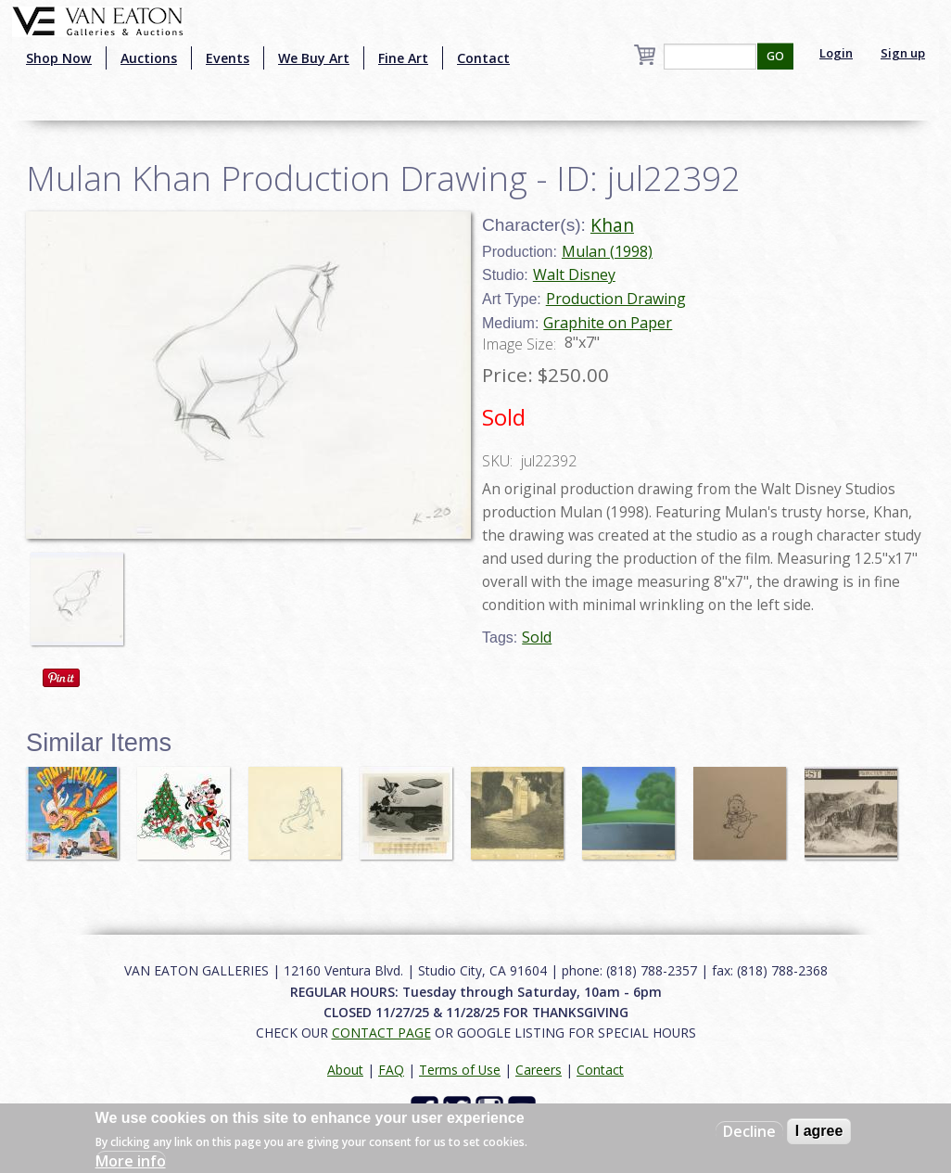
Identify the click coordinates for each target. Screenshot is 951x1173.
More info (130, 1161)
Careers (538, 1069)
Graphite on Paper (607, 322)
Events (227, 58)
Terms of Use (460, 1069)
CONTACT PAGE (381, 1032)
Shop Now (59, 58)
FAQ (391, 1069)
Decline (749, 1131)
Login (836, 53)
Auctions (148, 58)
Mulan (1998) (607, 251)
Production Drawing (616, 298)
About (345, 1069)
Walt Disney (574, 274)
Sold (537, 637)
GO (775, 56)
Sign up (903, 53)
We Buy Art (313, 58)
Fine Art (403, 58)
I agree (819, 1131)
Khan (612, 224)
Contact (483, 58)
